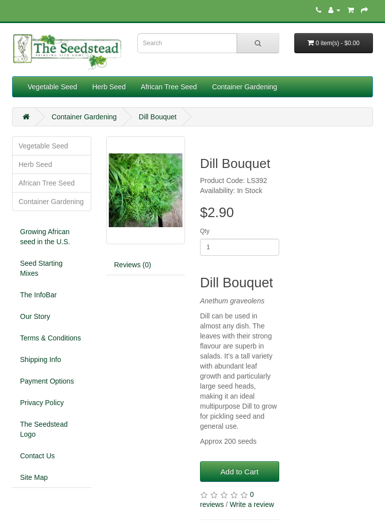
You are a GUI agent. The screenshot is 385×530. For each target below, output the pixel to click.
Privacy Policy (42, 403)
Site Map (34, 477)
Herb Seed (109, 87)
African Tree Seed (169, 87)
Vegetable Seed (52, 87)
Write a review (252, 504)
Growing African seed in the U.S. (45, 237)
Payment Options (47, 381)
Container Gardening (244, 87)
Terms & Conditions (50, 338)
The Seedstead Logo (44, 429)
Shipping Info (40, 360)
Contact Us (37, 456)
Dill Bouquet (158, 117)
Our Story (35, 316)
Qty (205, 231)
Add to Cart (240, 471)
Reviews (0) (132, 265)
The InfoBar (38, 295)
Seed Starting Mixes (41, 268)
